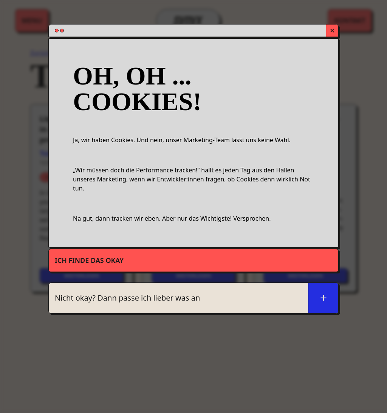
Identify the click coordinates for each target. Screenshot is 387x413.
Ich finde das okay (89, 260)
